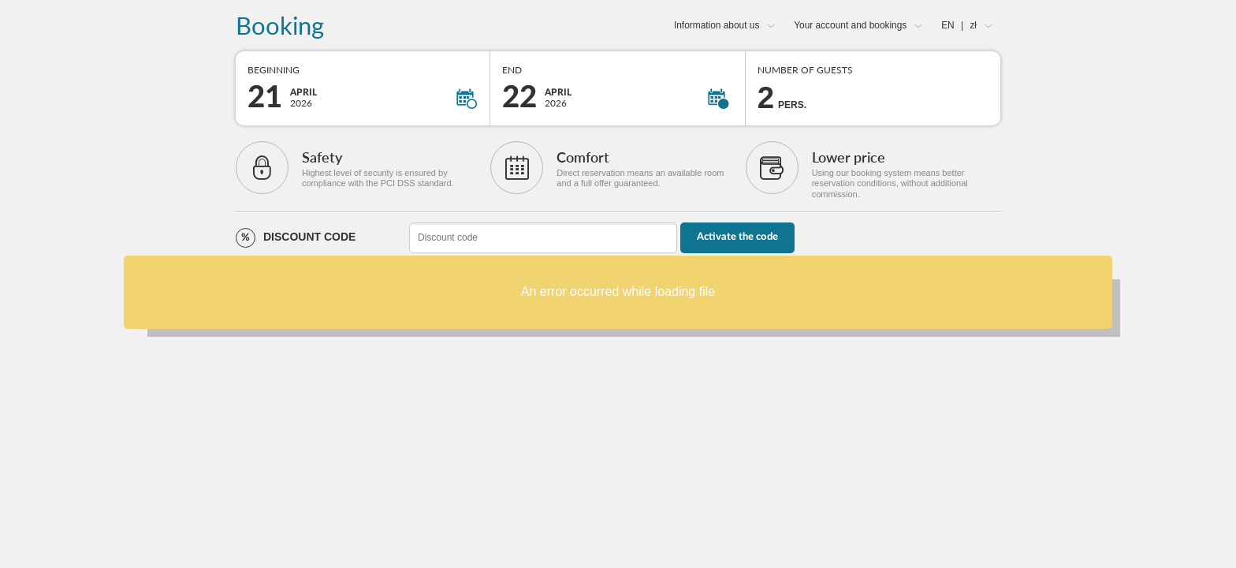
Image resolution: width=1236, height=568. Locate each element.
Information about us (716, 25)
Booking (280, 26)
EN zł (959, 25)
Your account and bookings (850, 25)
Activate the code (737, 237)
